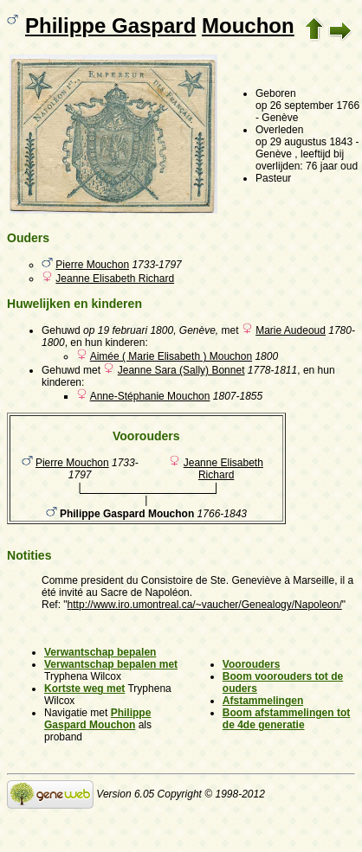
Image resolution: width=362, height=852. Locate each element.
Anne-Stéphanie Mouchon (150, 396)
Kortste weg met (84, 688)
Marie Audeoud (290, 330)
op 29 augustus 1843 (303, 142)
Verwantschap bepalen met (111, 664)
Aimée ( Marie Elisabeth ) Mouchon (171, 356)
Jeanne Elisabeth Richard (114, 278)
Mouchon (248, 25)
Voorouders (251, 664)
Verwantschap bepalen (100, 652)
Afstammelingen (263, 701)
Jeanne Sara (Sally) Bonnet (181, 370)
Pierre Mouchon (92, 265)
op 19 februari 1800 (128, 330)
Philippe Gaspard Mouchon (97, 719)
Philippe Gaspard (110, 25)
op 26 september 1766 (307, 105)
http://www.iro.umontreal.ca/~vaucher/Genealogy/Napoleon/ (205, 605)
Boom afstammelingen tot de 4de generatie (286, 719)
